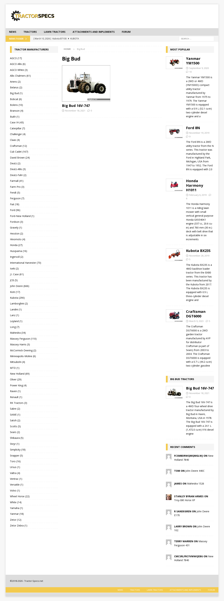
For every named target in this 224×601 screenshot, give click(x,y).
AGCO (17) (16, 58)
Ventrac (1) (16, 478)
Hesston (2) (16, 233)
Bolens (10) (16, 105)
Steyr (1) (14, 443)
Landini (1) (16, 309)
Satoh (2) (15, 420)
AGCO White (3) (19, 70)
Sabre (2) (15, 408)
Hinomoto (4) (17, 239)
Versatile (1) (16, 484)
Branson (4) (16, 110)
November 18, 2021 (75, 110)
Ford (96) (15, 210)
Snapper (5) (16, 455)
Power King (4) (18, 385)
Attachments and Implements (94, 31)
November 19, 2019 (199, 132)
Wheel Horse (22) (20, 496)
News (12, 31)
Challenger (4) (18, 134)
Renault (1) (16, 397)
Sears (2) (15, 432)
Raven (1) (15, 391)
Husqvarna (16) (18, 251)
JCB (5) (14, 280)
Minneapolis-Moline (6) (23, 356)
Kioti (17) (15, 292)
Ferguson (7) (17, 198)
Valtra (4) (15, 473)
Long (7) (14, 327)
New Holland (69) (20, 373)
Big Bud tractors (182, 379)
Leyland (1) (16, 321)
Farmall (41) (16, 180)
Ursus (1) (15, 467)
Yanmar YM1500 (193, 60)
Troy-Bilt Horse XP (184, 500)
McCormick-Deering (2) (23, 350)
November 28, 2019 (199, 255)
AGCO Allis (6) (18, 64)
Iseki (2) (14, 268)
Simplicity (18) (18, 449)
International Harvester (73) (25, 262)
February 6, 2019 (197, 194)
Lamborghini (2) (19, 303)
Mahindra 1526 (195, 483)
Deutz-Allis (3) (18, 169)
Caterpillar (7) (17, 128)
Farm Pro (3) (17, 186)
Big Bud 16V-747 (76, 105)
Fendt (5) (15, 192)
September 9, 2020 (199, 68)
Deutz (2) (15, 163)
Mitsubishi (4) (17, 362)
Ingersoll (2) (16, 256)
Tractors (30, 31)
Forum (126, 31)
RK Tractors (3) (18, 403)
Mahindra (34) (18, 332)
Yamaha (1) (16, 508)
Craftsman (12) (18, 145)
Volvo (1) (15, 490)
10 (190, 71)
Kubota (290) (17, 297)
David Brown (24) (20, 157)
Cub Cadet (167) (19, 151)
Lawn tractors (54, 31)
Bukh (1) (14, 116)
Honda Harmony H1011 (194, 185)
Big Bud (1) (16, 93)
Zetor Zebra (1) (18, 525)
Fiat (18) (14, 204)
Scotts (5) (15, 426)
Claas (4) (15, 140)
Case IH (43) (17, 122)
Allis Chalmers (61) (20, 75)
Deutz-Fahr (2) (18, 175)
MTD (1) (14, 368)
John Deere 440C (195, 470)
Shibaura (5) (16, 438)
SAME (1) (15, 414)
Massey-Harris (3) (20, 344)
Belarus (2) (16, 87)
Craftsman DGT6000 (196, 313)
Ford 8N (193, 127)
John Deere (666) (19, 286)
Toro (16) (15, 461)
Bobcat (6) (16, 99)
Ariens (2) (15, 81)
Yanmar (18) (17, 513)
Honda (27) (16, 245)
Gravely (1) (16, 227)
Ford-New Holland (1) (22, 216)
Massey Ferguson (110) (23, 338)
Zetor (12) (15, 519)
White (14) (16, 502)
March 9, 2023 (196, 321)
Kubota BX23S (198, 250)
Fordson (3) (16, 221)
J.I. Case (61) (17, 274)
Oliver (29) (16, 379)
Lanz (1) (14, 315)
